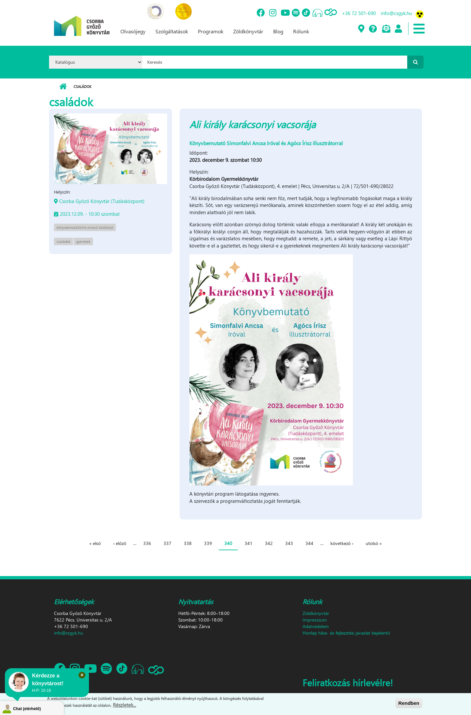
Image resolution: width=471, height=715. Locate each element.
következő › (341, 543)
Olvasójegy (133, 31)
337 (167, 543)
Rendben (408, 703)
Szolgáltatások (171, 31)
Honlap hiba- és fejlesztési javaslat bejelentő (346, 633)
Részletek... (124, 705)
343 (289, 543)
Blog (278, 31)
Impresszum (315, 620)
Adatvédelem (316, 626)
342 (269, 543)
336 (147, 543)
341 (249, 543)
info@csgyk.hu (396, 13)
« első (95, 543)
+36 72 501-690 (359, 13)
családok (63, 241)
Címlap (63, 86)
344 (309, 543)
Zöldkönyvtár (248, 31)
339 (208, 543)
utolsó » (374, 543)
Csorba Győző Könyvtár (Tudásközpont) (102, 201)
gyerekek (83, 241)
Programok (210, 31)
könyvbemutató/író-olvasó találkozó (85, 227)
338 (188, 543)
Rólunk (301, 31)
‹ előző (119, 543)
